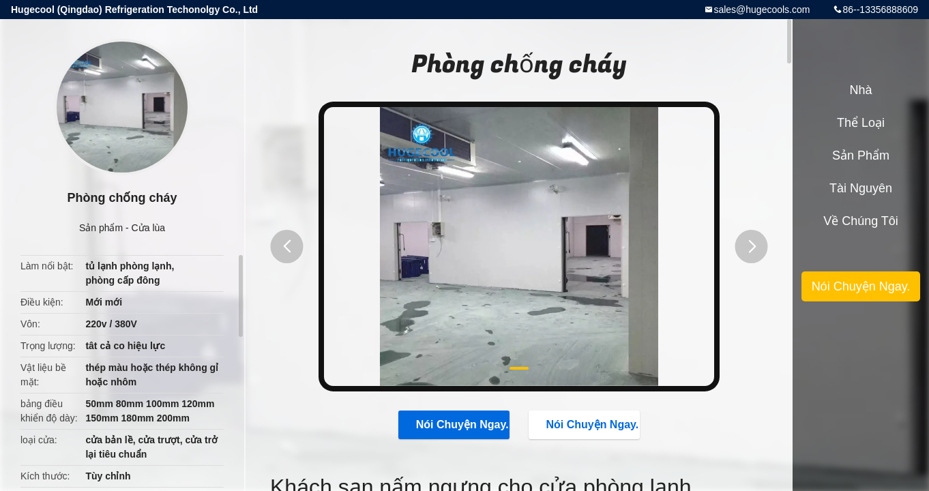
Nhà (860, 90)
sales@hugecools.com (761, 9)
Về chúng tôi (860, 221)
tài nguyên (860, 188)
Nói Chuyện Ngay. (455, 424)
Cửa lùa (148, 227)
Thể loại (861, 123)
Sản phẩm (101, 227)
